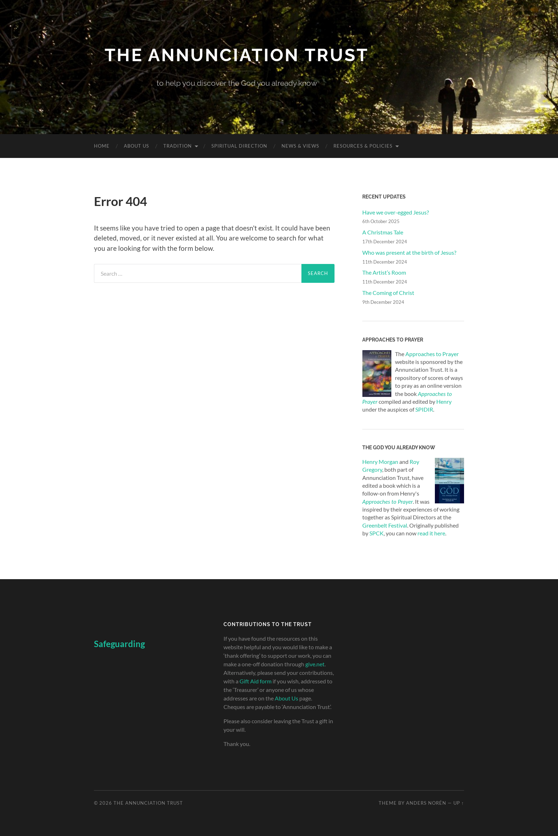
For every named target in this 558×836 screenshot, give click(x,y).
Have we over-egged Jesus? (395, 212)
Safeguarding (119, 644)
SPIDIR (424, 409)
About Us (136, 146)
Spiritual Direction (239, 146)
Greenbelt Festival (384, 525)
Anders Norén (426, 803)
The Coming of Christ (388, 292)
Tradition (177, 146)
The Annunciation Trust (237, 55)
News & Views (300, 146)
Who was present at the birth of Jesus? (409, 252)
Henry (444, 401)
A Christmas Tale (382, 232)
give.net (315, 664)
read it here (431, 533)
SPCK (376, 533)
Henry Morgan (380, 461)
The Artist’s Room (384, 272)
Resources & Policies (363, 146)
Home (102, 146)
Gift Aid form (255, 681)
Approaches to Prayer (432, 353)
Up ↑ (458, 803)
